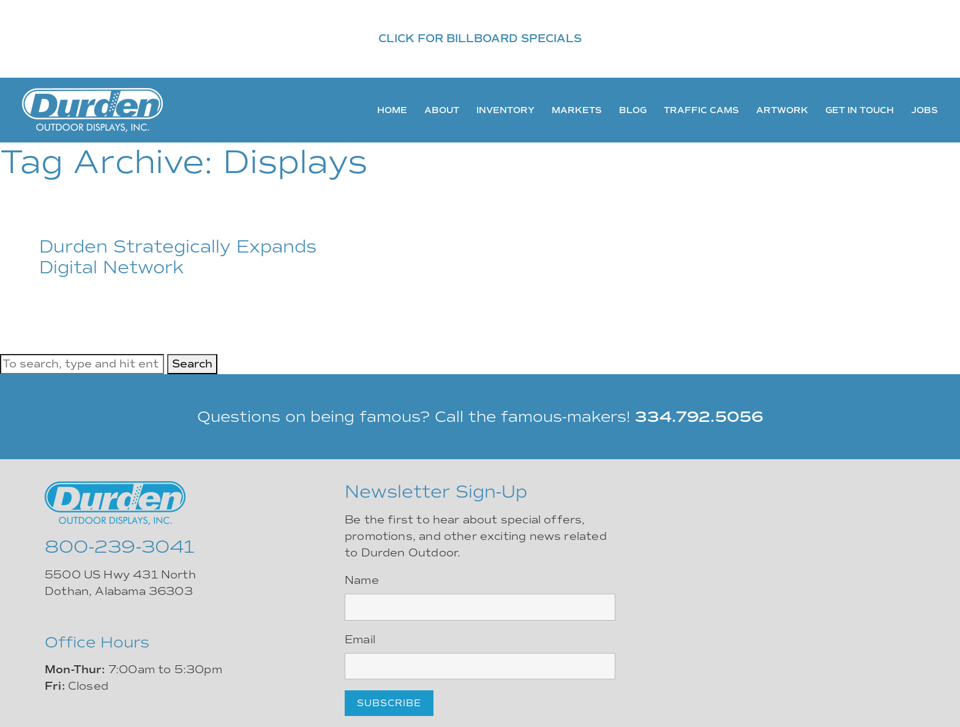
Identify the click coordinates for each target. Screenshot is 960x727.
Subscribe (389, 703)
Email (360, 639)
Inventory (505, 110)
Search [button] (192, 364)
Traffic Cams (701, 110)
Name (362, 580)
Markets (577, 110)
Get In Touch (859, 110)
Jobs (924, 110)
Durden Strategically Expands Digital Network (178, 257)
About (441, 110)
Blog (633, 110)
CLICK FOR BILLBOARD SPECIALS (480, 38)
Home (392, 110)
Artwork (782, 110)
